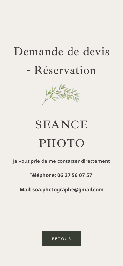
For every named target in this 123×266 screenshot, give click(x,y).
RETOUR (61, 238)
